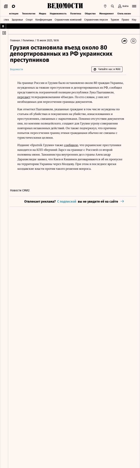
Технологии (28, 13)
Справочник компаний (68, 19)
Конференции (43, 19)
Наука (135, 19)
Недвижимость (58, 13)
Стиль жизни (124, 13)
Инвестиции (11, 13)
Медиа (42, 13)
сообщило (73, 145)
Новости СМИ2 (21, 190)
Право (125, 19)
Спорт (29, 19)
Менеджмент (106, 13)
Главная (17, 40)
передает (25, 97)
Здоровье (17, 19)
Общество (90, 13)
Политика (75, 13)
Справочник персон (96, 19)
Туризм (115, 19)
